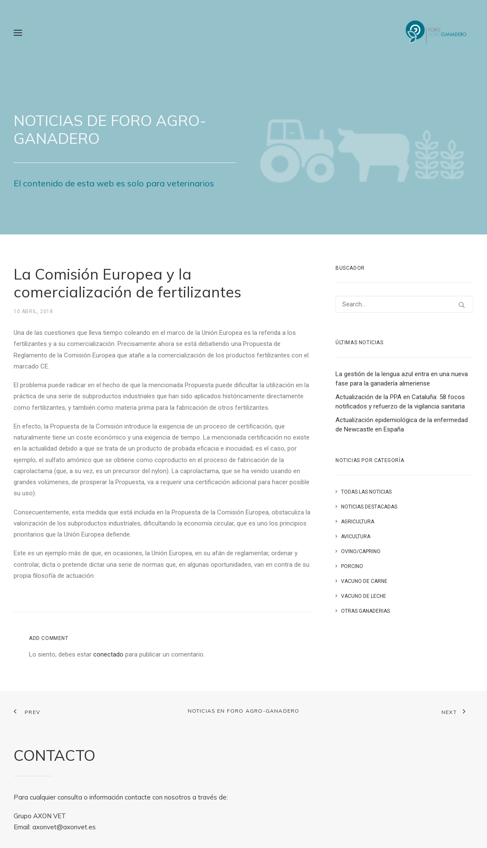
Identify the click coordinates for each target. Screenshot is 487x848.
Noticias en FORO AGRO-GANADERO (244, 711)
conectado (108, 654)
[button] (461, 304)
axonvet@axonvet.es (64, 827)
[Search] (404, 304)
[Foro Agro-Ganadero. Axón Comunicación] (436, 32)
